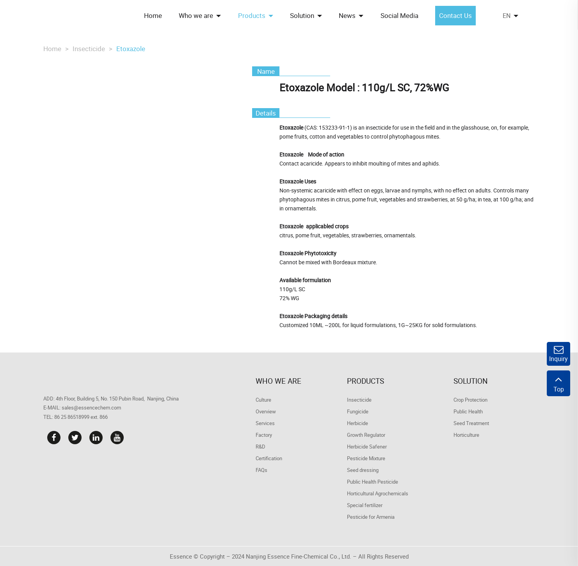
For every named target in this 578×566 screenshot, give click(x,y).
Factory (264, 434)
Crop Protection (470, 399)
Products (365, 381)
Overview (266, 411)
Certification (269, 458)
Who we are (278, 381)
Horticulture (466, 434)
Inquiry (558, 354)
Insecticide (89, 48)
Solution (471, 381)
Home (52, 48)
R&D (260, 446)
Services (265, 423)
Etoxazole (130, 48)
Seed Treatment (471, 423)
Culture (263, 399)
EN (506, 15)
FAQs (261, 469)
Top (558, 383)
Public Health (468, 411)
